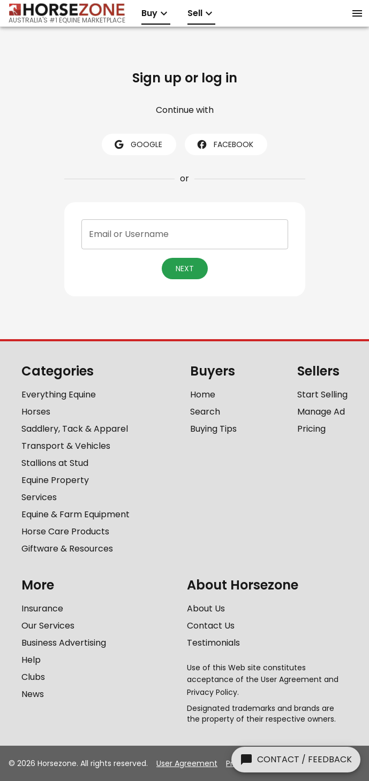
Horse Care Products (65, 531)
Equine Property (55, 480)
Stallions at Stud (54, 463)
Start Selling (322, 394)
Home (202, 394)
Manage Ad (321, 411)
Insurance (42, 608)
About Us (206, 608)
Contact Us (211, 625)
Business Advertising (63, 643)
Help (31, 660)
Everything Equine (58, 394)
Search (205, 411)
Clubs (33, 677)
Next (185, 268)
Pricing (311, 429)
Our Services (47, 625)
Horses (35, 411)
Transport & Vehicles (65, 446)
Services (39, 497)
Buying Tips (213, 429)
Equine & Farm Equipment (75, 514)
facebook (225, 144)
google (138, 144)
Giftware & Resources (67, 548)
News (32, 694)
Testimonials (213, 643)
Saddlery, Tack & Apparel (74, 429)
